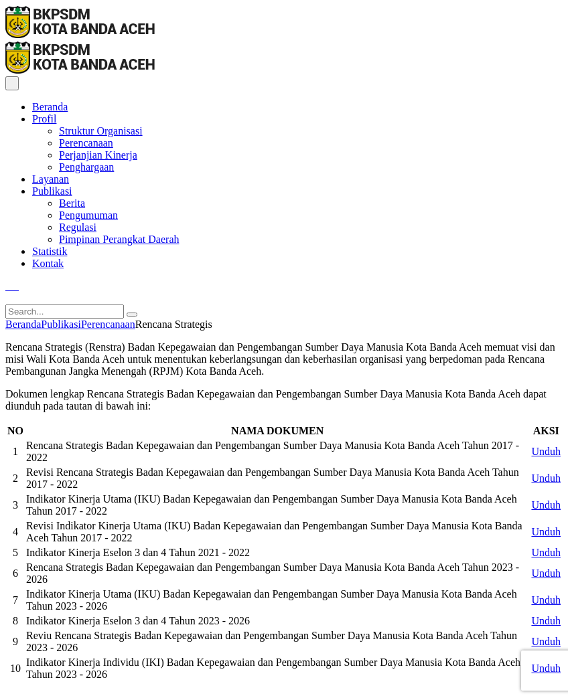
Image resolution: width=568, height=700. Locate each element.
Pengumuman (88, 215)
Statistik (49, 251)
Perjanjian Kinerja (98, 155)
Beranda (50, 106)
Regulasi (77, 227)
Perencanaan (86, 143)
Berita (72, 203)
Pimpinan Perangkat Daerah (119, 239)
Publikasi (52, 191)
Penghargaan (86, 167)
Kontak (48, 263)
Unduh (546, 451)
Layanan (50, 179)
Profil (44, 118)
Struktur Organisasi (101, 131)
